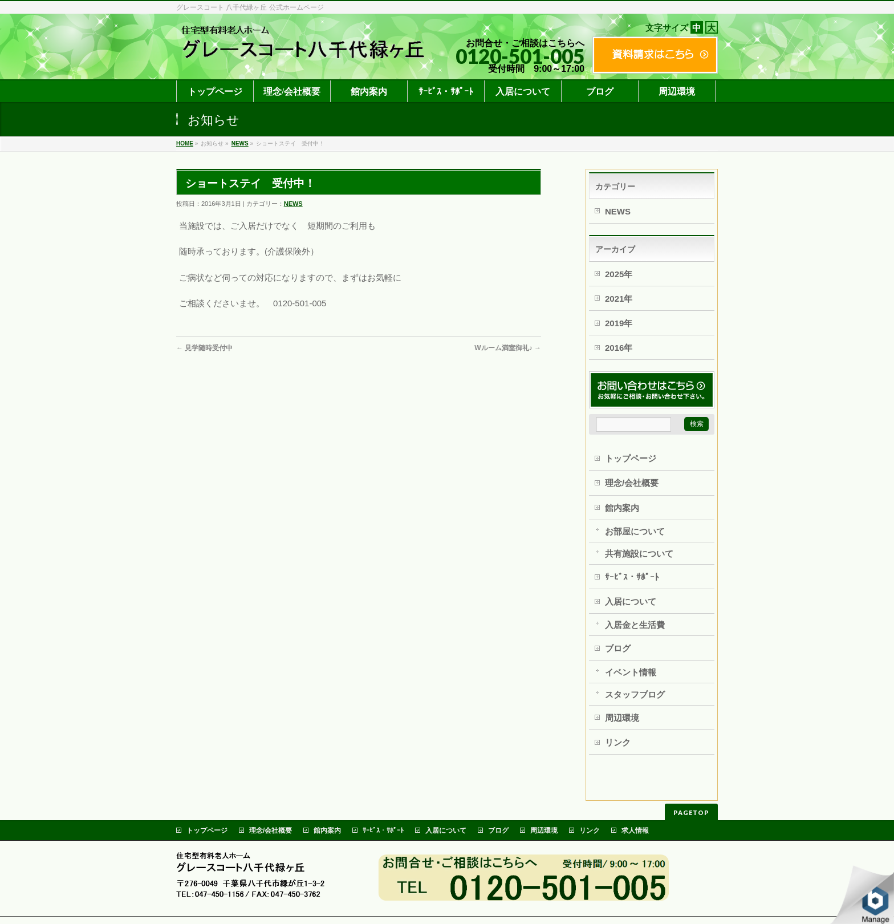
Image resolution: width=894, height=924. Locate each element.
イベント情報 (630, 672)
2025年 (618, 274)
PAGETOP (691, 812)
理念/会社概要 (632, 483)
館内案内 (622, 508)
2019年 (618, 323)
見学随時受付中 (204, 348)
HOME (184, 143)
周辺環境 (622, 718)
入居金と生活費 (635, 625)
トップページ (630, 458)
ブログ (618, 648)
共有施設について (639, 553)
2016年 (618, 347)
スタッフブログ (635, 694)
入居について (630, 601)
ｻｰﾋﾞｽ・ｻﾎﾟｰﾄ (632, 577)
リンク (618, 742)
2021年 (618, 298)
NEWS (240, 143)
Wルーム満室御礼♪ (507, 348)
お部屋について (635, 531)
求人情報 (635, 830)
